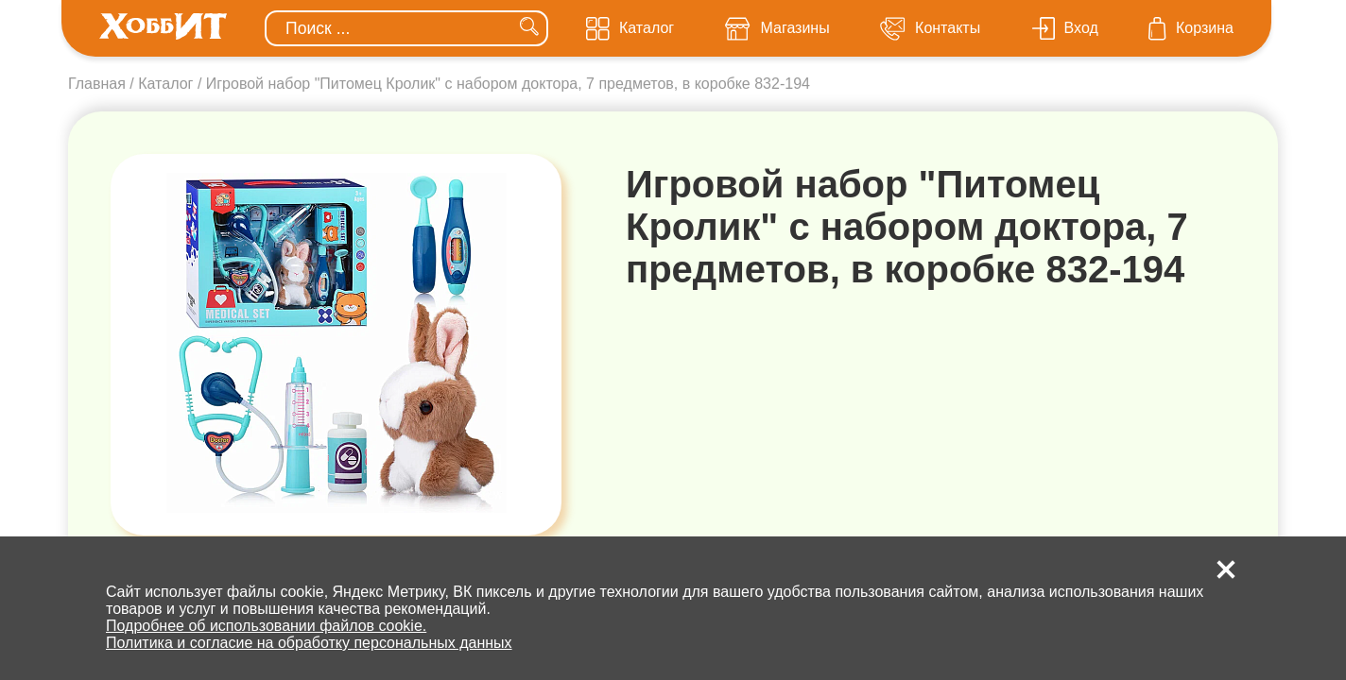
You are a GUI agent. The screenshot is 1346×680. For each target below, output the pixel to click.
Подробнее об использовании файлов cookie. (266, 626)
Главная (97, 84)
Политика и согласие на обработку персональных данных (309, 643)
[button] (1226, 569)
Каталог (165, 84)
